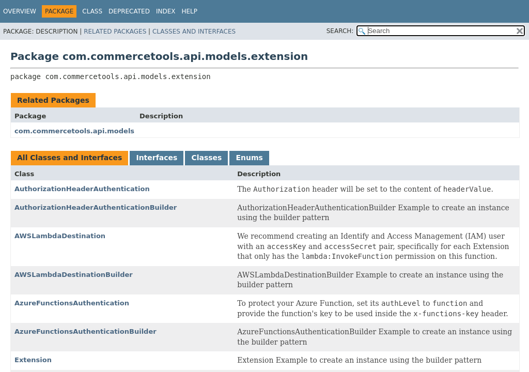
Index (166, 11)
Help (189, 11)
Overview (19, 11)
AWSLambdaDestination (59, 236)
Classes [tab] (206, 157)
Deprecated (129, 11)
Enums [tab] (249, 157)
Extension (33, 360)
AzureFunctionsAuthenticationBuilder (85, 331)
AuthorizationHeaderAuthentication (82, 189)
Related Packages (115, 31)
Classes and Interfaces (194, 31)
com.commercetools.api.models (74, 131)
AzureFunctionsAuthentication (71, 303)
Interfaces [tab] (156, 157)
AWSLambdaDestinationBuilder (73, 274)
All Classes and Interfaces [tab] (69, 157)
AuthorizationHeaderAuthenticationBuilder (95, 207)
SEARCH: (340, 31)
